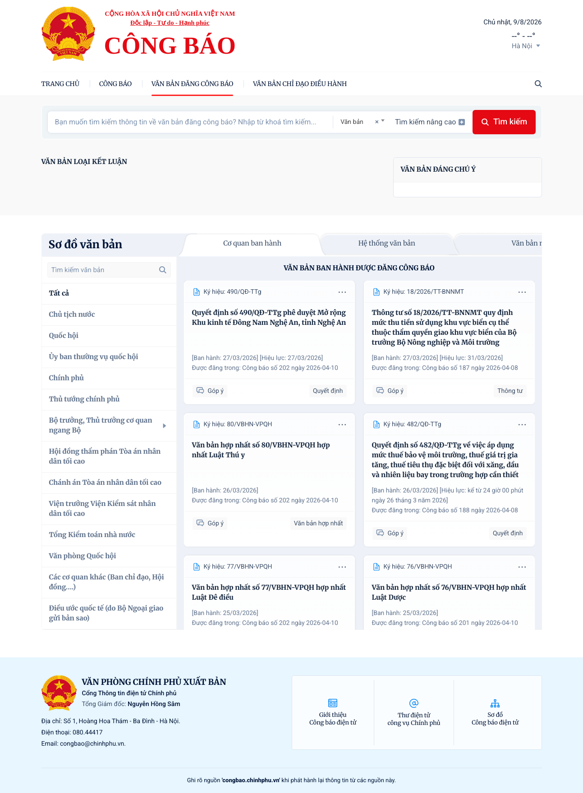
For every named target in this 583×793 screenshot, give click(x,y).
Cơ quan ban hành (252, 243)
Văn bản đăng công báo (192, 84)
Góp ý (210, 391)
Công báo (115, 84)
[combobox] (362, 122)
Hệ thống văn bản (386, 243)
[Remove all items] (375, 122)
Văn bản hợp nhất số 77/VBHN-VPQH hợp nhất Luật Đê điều (269, 592)
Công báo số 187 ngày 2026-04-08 (470, 368)
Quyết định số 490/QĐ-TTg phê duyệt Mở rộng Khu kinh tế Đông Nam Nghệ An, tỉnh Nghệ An (269, 318)
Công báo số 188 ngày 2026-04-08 (470, 510)
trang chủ (60, 84)
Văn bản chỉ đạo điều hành (300, 84)
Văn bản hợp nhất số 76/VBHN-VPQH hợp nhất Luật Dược (449, 592)
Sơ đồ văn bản (86, 244)
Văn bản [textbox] (351, 122)
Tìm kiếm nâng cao (430, 122)
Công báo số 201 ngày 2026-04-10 (470, 623)
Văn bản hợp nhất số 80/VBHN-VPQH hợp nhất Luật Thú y (261, 450)
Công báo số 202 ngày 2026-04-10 (290, 368)
